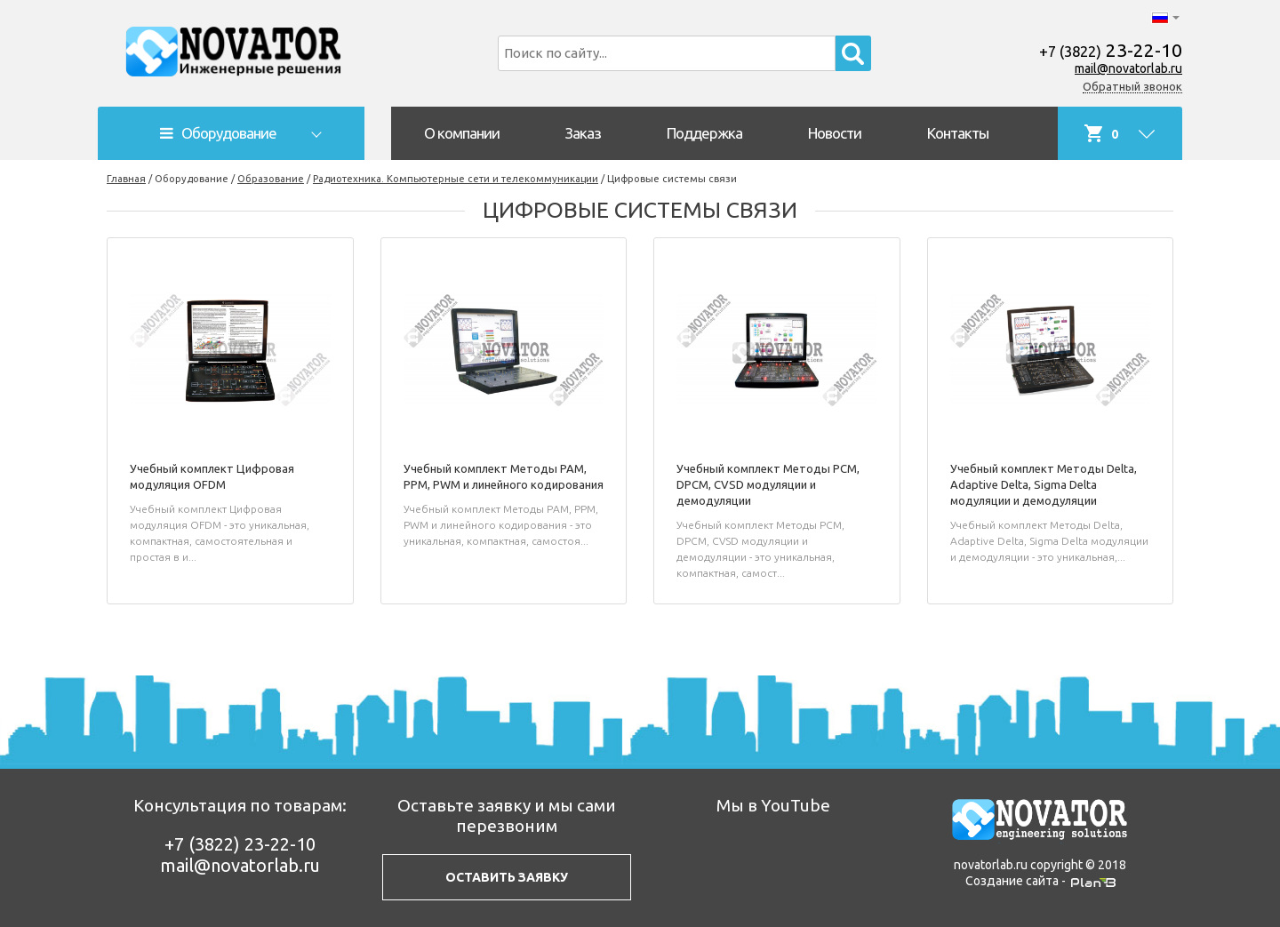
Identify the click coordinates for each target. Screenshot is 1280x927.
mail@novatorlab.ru (1128, 68)
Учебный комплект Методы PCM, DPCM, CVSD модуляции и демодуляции (768, 484)
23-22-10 (1110, 49)
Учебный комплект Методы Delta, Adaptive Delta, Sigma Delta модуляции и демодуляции (1043, 484)
